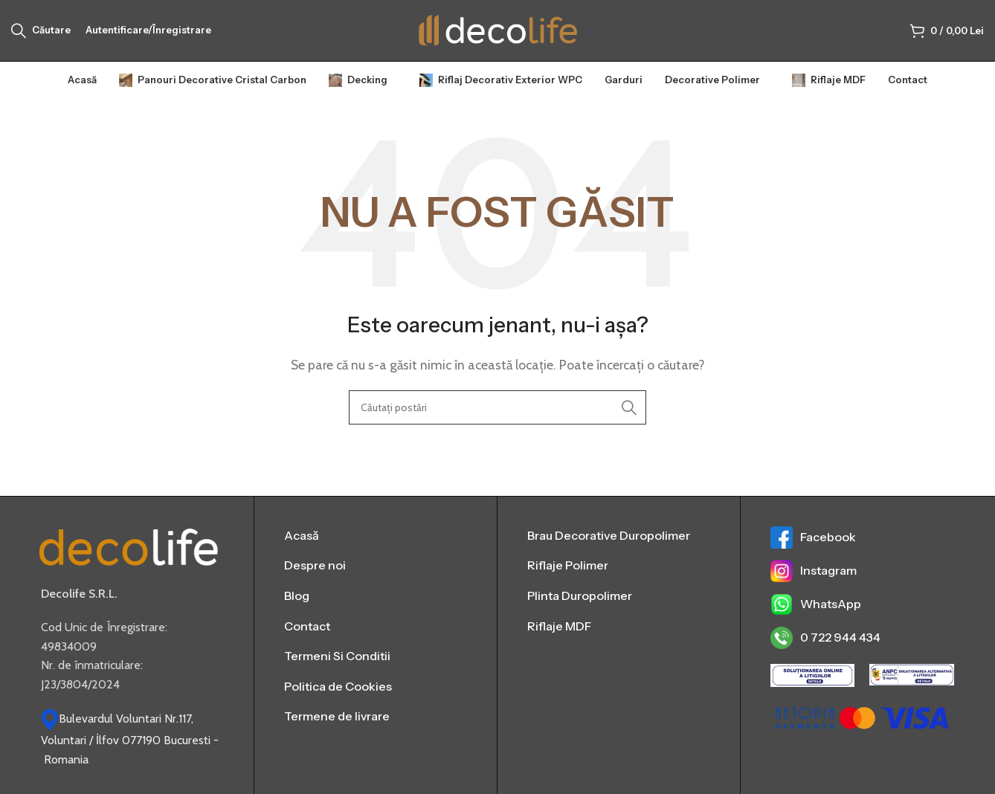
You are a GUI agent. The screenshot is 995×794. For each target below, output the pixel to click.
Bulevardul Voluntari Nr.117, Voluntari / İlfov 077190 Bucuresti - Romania (130, 745)
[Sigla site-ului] (497, 32)
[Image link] (128, 553)
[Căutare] (41, 33)
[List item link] (375, 542)
